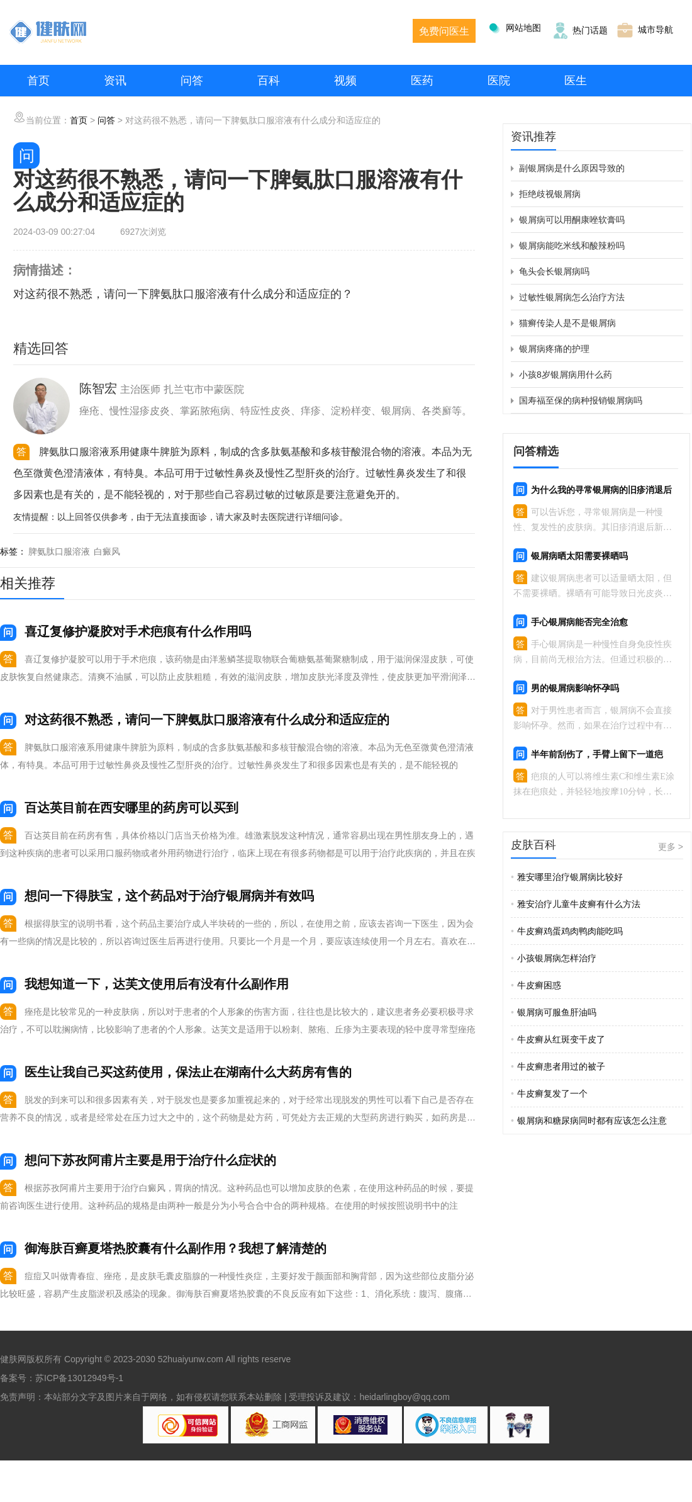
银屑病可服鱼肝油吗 (553, 1012)
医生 (575, 80)
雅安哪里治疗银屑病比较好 (567, 877)
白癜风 (107, 551)
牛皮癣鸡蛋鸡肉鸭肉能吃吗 (567, 931)
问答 (192, 80)
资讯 (115, 80)
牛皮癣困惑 (536, 985)
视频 (345, 80)
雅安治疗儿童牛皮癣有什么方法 (575, 904)
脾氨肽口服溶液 (59, 551)
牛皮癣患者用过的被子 (558, 1066)
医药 (422, 80)
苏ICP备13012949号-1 (79, 1378)
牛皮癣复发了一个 (549, 1093)
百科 (268, 80)
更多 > (670, 847)
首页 (38, 80)
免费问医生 (444, 31)
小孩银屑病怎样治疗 (553, 958)
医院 (499, 80)
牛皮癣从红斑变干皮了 (558, 1039)
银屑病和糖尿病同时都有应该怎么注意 (589, 1120)
